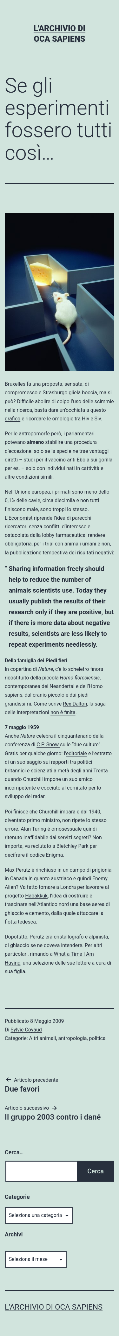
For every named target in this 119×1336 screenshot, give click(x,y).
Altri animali (42, 1038)
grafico (12, 419)
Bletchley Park (72, 846)
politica (97, 1038)
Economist (21, 518)
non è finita (63, 712)
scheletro (78, 669)
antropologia (72, 1038)
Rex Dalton (75, 704)
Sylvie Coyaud (26, 1030)
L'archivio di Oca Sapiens (53, 1307)
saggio (35, 762)
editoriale (76, 753)
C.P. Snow (48, 745)
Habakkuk (36, 896)
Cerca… (14, 1152)
